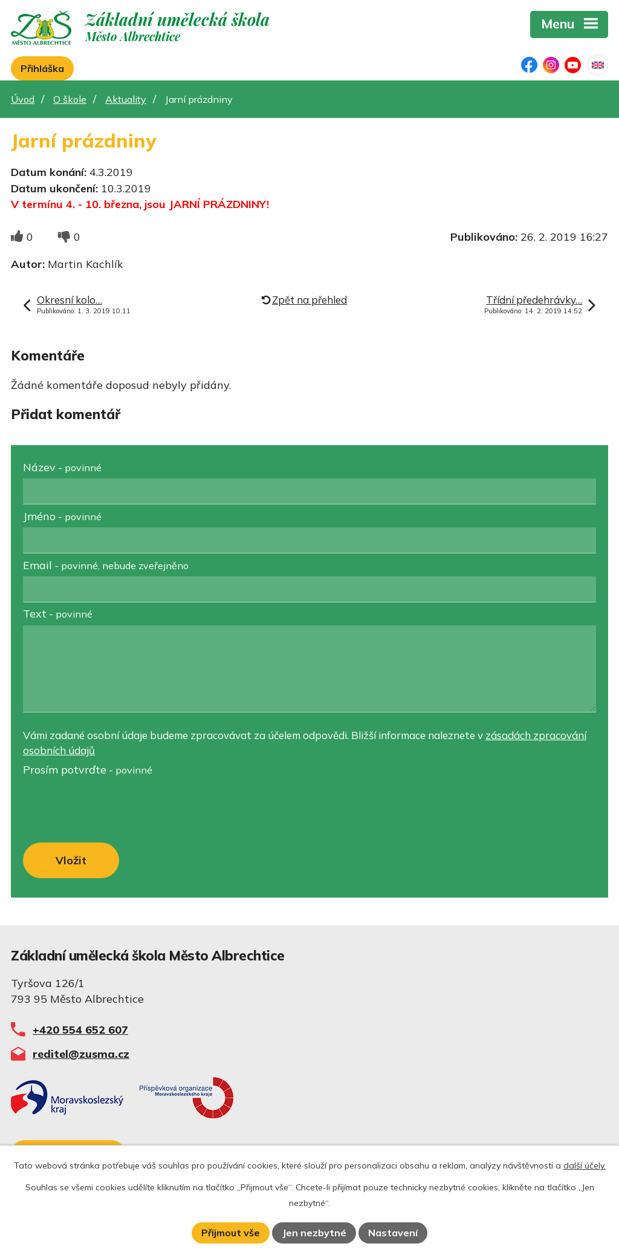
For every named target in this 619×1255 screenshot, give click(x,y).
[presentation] (112, 810)
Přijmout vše (230, 1233)
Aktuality (125, 99)
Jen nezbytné (314, 1233)
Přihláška (42, 68)
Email (106, 565)
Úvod (22, 99)
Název (62, 467)
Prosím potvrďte (87, 770)
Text (57, 614)
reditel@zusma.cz (81, 1054)
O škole (69, 99)
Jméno (62, 516)
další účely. (584, 1165)
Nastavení (393, 1233)
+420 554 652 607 (80, 1030)
